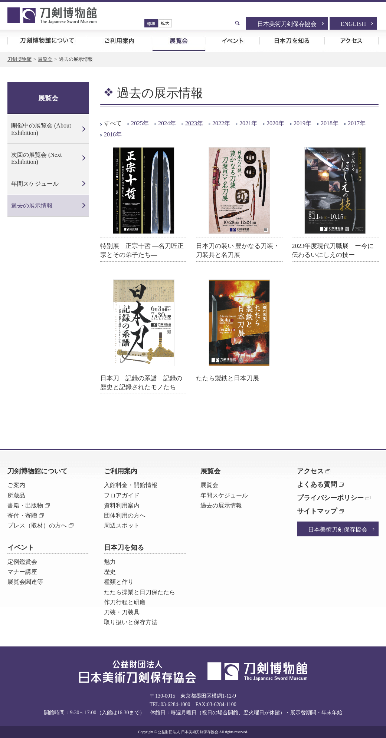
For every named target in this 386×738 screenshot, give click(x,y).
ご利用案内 (119, 41)
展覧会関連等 (25, 582)
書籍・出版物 (25, 505)
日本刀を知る (291, 41)
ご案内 (16, 485)
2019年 (302, 123)
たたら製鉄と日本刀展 (227, 378)
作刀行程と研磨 (124, 602)
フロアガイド (122, 495)
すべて (113, 123)
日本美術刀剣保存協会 (287, 24)
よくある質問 (317, 484)
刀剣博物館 (19, 59)
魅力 (110, 562)
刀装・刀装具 (122, 612)
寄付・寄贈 (22, 515)
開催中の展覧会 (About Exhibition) (41, 129)
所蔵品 (16, 495)
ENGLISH (353, 24)
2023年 (194, 123)
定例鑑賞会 (22, 562)
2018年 (329, 123)
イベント (232, 41)
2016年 (113, 134)
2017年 (357, 123)
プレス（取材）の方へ (37, 525)
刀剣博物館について (47, 41)
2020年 (275, 123)
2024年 (167, 123)
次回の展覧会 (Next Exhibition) (36, 158)
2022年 (221, 123)
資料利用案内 (122, 505)
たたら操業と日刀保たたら (139, 592)
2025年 (140, 123)
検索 (237, 23)
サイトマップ (317, 511)
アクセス (351, 41)
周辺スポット (122, 525)
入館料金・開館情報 (130, 485)
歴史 (110, 572)
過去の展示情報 (32, 205)
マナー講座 (22, 572)
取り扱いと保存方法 (130, 622)
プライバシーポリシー (330, 498)
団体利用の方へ (124, 515)
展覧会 (179, 41)
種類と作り (119, 582)
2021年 (248, 123)
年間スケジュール (35, 184)
